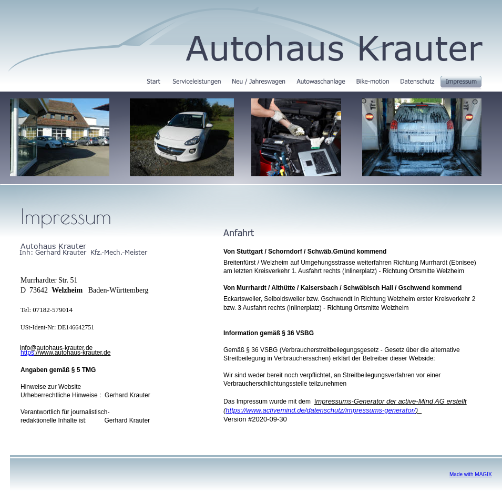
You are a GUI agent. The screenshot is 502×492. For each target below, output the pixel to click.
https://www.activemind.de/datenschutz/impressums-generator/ (320, 410)
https (27, 352)
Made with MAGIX (470, 474)
